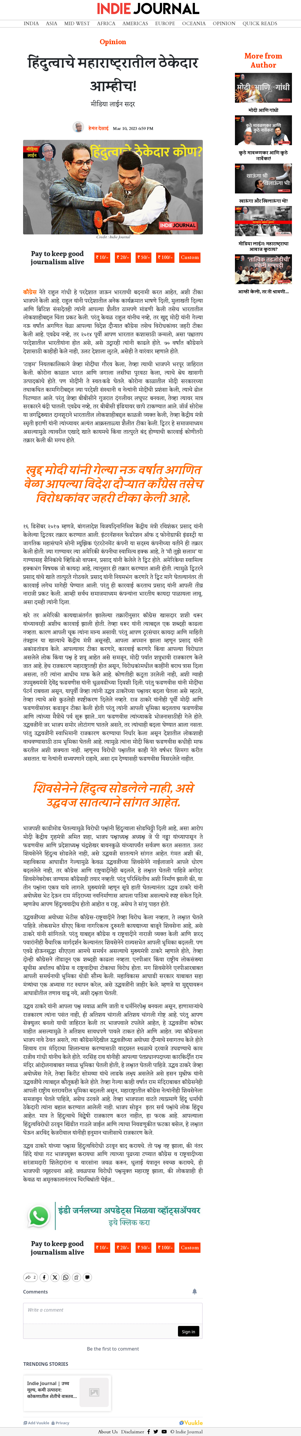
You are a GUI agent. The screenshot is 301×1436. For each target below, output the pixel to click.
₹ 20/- (123, 257)
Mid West (77, 23)
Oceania (194, 23)
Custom (190, 257)
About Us (108, 1427)
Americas (135, 23)
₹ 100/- (165, 257)
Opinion (224, 23)
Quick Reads (260, 23)
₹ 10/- (102, 257)
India (31, 23)
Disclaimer (132, 1427)
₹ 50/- (143, 257)
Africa (106, 23)
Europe (165, 23)
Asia (51, 23)
